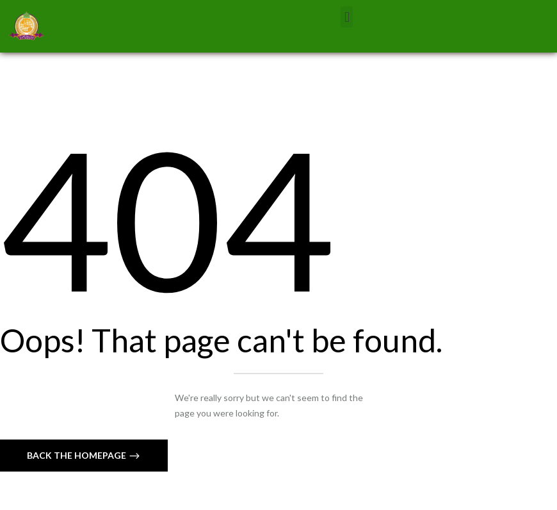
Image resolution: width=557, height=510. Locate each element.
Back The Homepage (77, 455)
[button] (347, 17)
